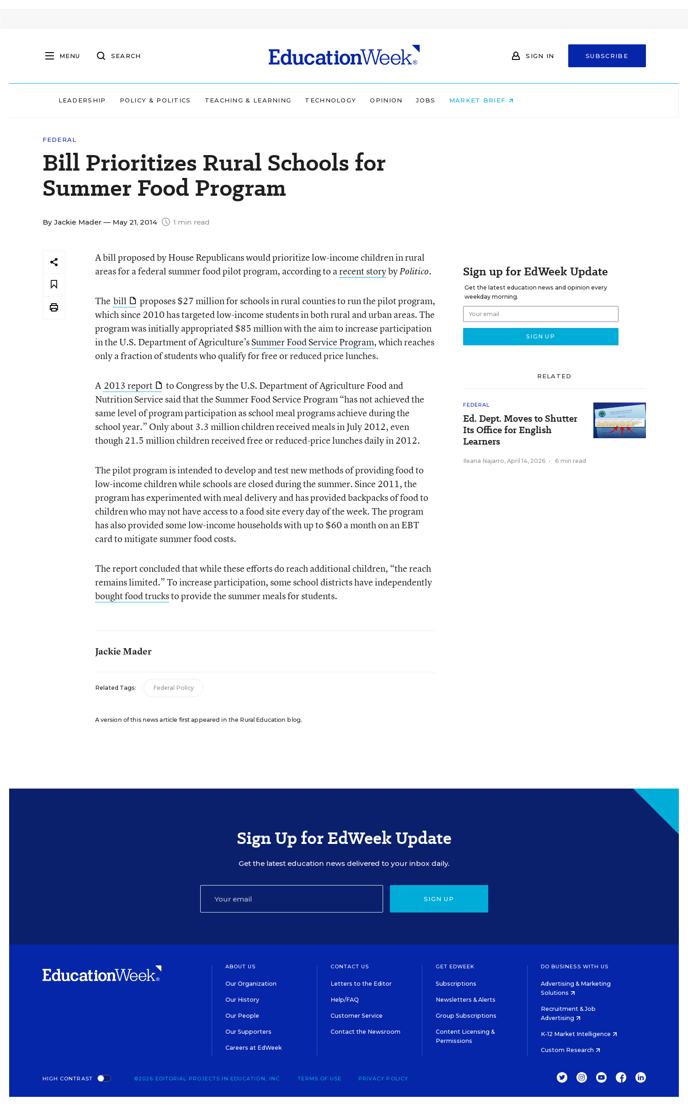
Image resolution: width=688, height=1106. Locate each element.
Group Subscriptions (466, 1015)
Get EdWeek (455, 966)
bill (124, 301)
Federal (60, 139)
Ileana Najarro (483, 460)
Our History (242, 999)
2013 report (133, 385)
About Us (240, 966)
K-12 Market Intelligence (579, 1034)
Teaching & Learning (306, 100)
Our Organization (251, 983)
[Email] (291, 899)
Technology (389, 100)
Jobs (484, 100)
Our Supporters (248, 1031)
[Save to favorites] (54, 285)
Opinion (444, 100)
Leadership (140, 100)
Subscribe (607, 55)
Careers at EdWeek (253, 1047)
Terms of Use (319, 1078)
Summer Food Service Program (312, 342)
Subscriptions (456, 983)
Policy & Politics (213, 100)
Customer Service (357, 1015)
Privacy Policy (383, 1078)
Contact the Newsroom (365, 1031)
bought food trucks (132, 596)
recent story (362, 271)
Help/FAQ (345, 999)
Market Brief (539, 100)
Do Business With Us (575, 966)
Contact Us (350, 966)
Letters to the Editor (361, 983)
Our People (242, 1015)
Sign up (439, 898)
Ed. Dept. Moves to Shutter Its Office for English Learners (520, 430)
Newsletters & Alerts (466, 999)
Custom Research (570, 1050)
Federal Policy (173, 687)
